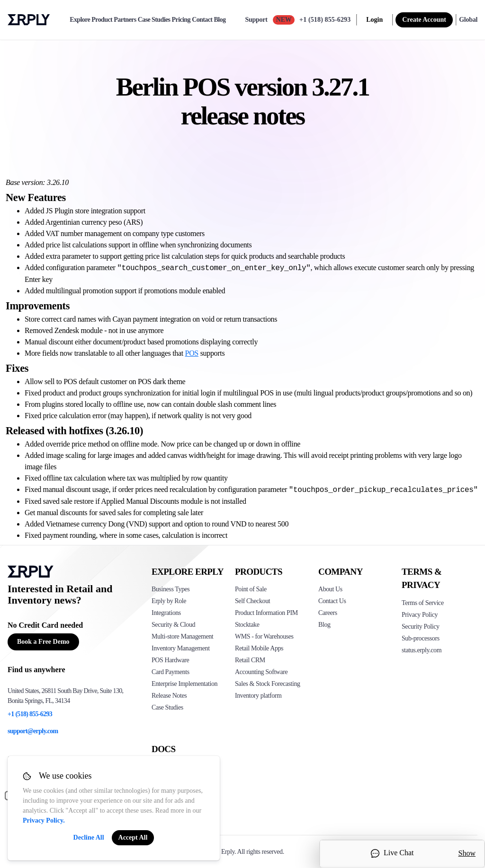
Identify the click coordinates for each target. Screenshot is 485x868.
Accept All (133, 837)
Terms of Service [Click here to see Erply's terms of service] (423, 602)
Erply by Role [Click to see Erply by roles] (169, 601)
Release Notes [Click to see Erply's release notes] (169, 695)
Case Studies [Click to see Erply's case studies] (167, 707)
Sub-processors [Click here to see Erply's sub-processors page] (421, 638)
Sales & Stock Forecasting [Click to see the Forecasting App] (267, 683)
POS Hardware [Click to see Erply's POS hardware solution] (170, 660)
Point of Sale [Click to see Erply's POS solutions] (251, 589)
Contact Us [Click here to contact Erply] (332, 601)
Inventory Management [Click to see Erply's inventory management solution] (181, 648)
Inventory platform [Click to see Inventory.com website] (258, 695)
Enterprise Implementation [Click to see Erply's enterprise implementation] (184, 683)
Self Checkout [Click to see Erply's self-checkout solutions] (252, 601)
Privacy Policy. (44, 820)
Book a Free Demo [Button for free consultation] (43, 641)
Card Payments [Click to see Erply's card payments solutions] (170, 671)
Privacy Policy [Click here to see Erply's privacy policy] (420, 614)
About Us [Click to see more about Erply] (330, 589)
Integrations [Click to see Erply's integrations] (166, 612)
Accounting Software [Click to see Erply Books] (261, 671)
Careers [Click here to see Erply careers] (327, 612)
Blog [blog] (220, 20)
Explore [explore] (80, 20)
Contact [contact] (202, 20)
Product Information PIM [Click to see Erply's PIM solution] (266, 612)
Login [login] (374, 19)
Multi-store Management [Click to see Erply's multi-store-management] (182, 636)
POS (191, 353)
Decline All (88, 837)
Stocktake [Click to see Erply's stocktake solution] (247, 624)
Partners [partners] (125, 20)
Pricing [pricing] (181, 20)
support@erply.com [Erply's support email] (33, 731)
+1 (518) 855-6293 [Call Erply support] (324, 19)
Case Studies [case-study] (154, 20)
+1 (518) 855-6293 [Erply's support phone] (30, 714)
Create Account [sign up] (424, 19)
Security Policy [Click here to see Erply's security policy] (421, 626)
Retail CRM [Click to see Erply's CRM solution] (250, 660)
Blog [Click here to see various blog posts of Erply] (324, 624)
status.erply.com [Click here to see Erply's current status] (421, 650)
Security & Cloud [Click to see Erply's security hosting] (173, 624)
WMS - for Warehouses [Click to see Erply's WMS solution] (264, 636)
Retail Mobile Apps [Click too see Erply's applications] (259, 648)
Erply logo (29, 20)
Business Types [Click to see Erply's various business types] (170, 589)
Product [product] (101, 20)
